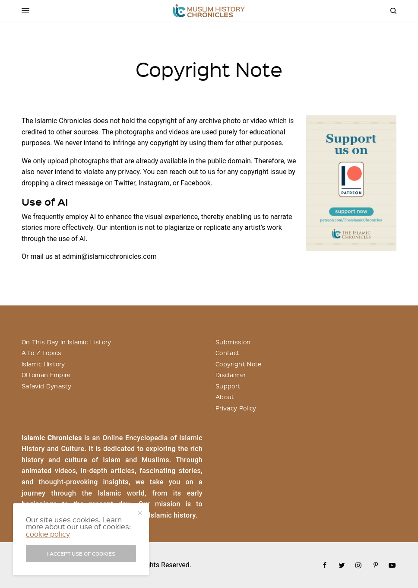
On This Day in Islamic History (66, 342)
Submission (232, 342)
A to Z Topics (41, 352)
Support (227, 386)
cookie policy (48, 533)
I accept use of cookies (81, 553)
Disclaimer (230, 374)
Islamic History (43, 364)
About (224, 396)
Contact (227, 352)
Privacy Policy (235, 408)
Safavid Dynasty (47, 386)
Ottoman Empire (46, 374)
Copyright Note (238, 364)
